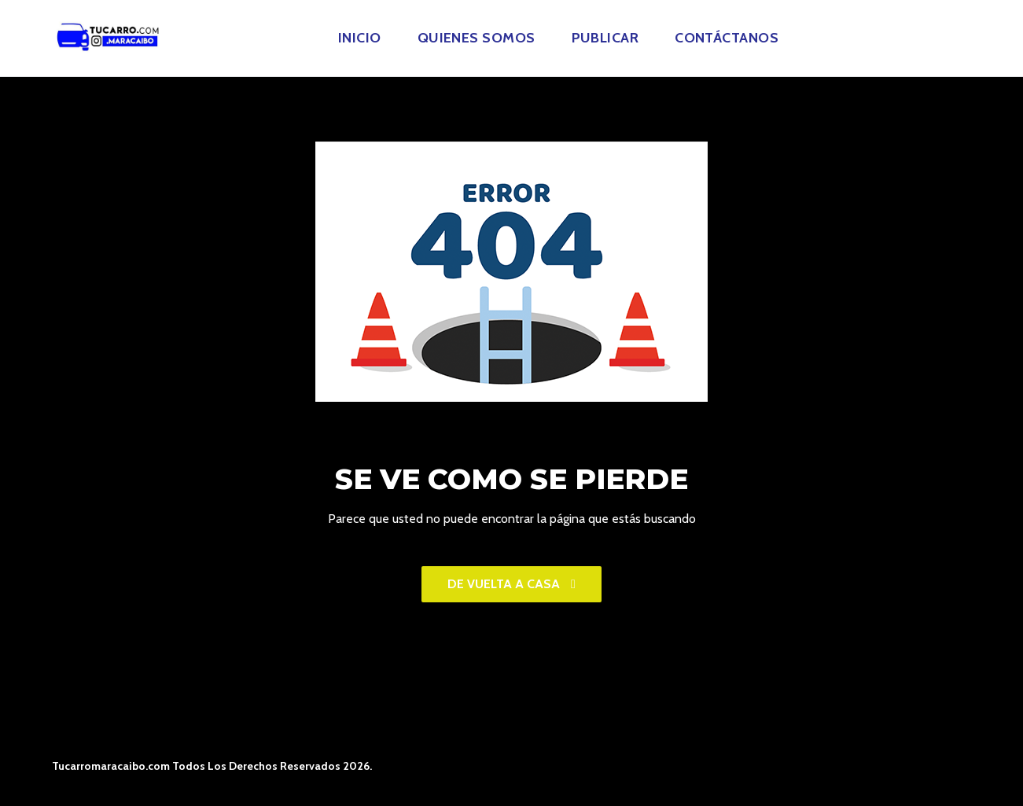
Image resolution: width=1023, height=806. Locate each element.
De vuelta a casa (511, 583)
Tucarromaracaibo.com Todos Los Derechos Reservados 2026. (212, 766)
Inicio (359, 37)
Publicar (605, 37)
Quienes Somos (476, 37)
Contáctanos (726, 37)
